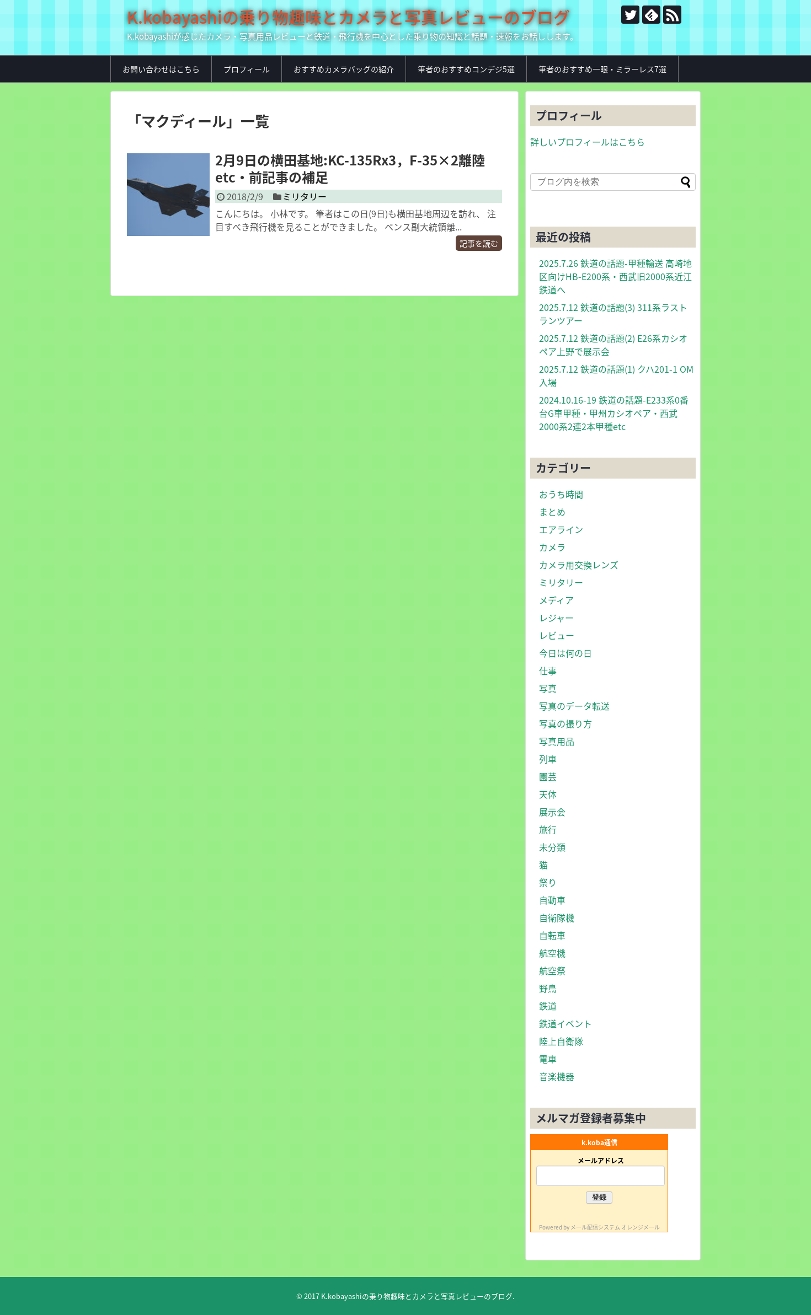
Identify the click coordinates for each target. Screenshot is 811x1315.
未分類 (552, 847)
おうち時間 (561, 494)
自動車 (552, 899)
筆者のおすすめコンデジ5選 (466, 68)
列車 (548, 758)
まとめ (552, 511)
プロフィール (246, 68)
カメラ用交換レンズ (578, 564)
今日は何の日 (565, 652)
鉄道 (548, 1005)
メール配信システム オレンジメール (615, 1227)
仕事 (548, 670)
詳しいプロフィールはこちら (587, 141)
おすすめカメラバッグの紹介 (344, 68)
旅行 (548, 829)
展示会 (552, 811)
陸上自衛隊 (561, 1041)
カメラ (552, 547)
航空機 (552, 952)
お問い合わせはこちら (161, 68)
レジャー (556, 617)
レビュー (556, 635)
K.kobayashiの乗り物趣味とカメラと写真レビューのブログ (348, 16)
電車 (548, 1058)
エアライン (561, 529)
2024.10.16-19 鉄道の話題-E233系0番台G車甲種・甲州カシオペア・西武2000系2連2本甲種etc (614, 413)
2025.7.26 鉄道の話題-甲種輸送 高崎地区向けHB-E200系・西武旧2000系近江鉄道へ (615, 276)
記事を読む (479, 243)
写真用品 (556, 741)
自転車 (552, 935)
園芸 (548, 776)
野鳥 (548, 988)
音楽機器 (556, 1076)
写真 (548, 688)
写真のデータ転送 (574, 705)
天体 (548, 794)
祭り (548, 882)
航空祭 (552, 970)
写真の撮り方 (565, 723)
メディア (556, 599)
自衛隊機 (556, 917)
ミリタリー (304, 196)
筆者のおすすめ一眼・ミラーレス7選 (602, 68)
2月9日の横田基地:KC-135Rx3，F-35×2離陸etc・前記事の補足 (350, 168)
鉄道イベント (565, 1023)
